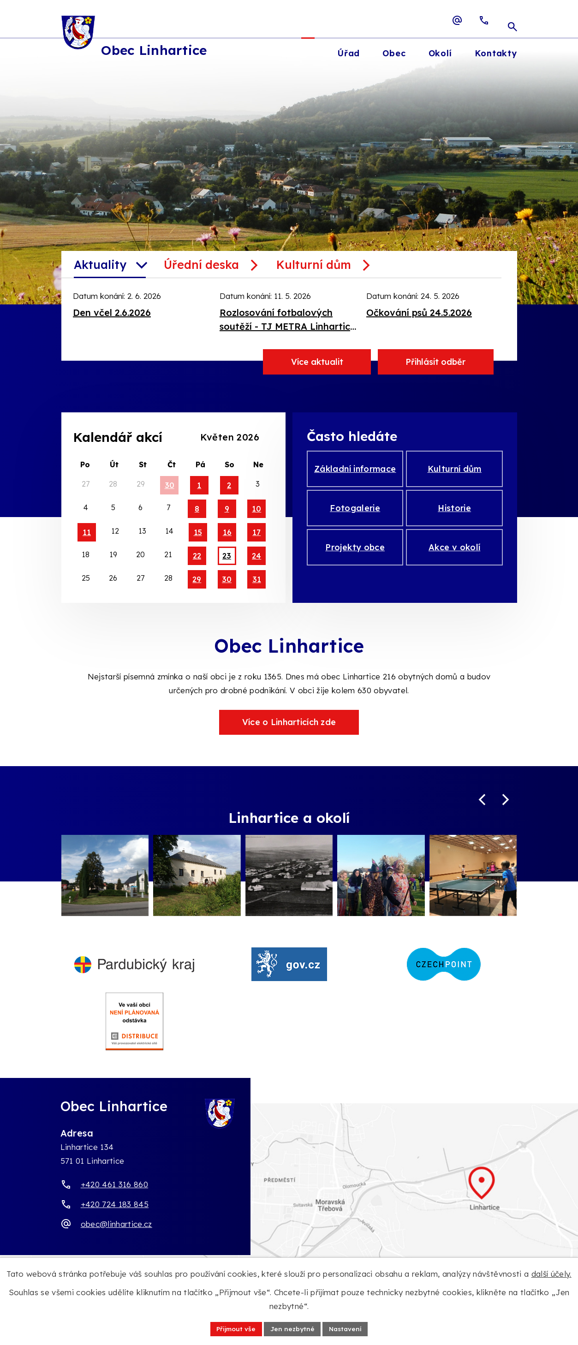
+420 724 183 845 (115, 1218)
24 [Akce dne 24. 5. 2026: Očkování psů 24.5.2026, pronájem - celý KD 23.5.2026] (256, 555)
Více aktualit (317, 362)
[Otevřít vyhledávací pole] (512, 20)
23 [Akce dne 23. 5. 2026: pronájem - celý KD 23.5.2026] (226, 555)
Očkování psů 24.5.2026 (419, 312)
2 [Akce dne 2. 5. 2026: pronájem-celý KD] (229, 485)
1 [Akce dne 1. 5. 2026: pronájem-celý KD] (199, 485)
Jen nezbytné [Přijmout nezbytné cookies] (292, 1328)
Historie (454, 512)
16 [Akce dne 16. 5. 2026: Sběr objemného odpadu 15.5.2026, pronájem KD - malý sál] (227, 532)
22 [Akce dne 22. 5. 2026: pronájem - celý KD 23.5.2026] (197, 555)
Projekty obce (355, 554)
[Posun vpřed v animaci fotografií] (505, 800)
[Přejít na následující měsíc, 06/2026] (267, 436)
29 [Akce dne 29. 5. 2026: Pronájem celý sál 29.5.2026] (196, 579)
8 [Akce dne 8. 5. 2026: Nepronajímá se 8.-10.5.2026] (197, 508)
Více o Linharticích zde (289, 722)
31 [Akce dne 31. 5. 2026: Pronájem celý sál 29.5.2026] (256, 579)
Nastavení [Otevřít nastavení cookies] (347, 1328)
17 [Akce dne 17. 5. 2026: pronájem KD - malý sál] (256, 532)
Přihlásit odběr (435, 362)
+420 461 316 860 (114, 1198)
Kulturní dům (313, 264)
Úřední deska (201, 264)
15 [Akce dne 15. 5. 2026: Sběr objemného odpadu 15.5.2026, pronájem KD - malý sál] (198, 532)
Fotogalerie (355, 512)
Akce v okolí (454, 554)
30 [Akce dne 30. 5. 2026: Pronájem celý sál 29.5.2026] (227, 579)
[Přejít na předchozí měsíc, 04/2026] (192, 436)
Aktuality (100, 264)
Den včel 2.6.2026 (112, 312)
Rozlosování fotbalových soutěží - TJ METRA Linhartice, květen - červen (289, 320)
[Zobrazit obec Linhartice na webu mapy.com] (289, 1207)
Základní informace (355, 470)
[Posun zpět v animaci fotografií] (482, 800)
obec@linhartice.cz (116, 1238)
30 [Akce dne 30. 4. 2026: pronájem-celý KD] (169, 485)
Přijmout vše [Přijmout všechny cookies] (235, 1328)
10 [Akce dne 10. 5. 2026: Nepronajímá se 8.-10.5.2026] (256, 508)
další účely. (551, 1273)
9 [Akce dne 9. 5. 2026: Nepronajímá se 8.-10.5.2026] (227, 508)
